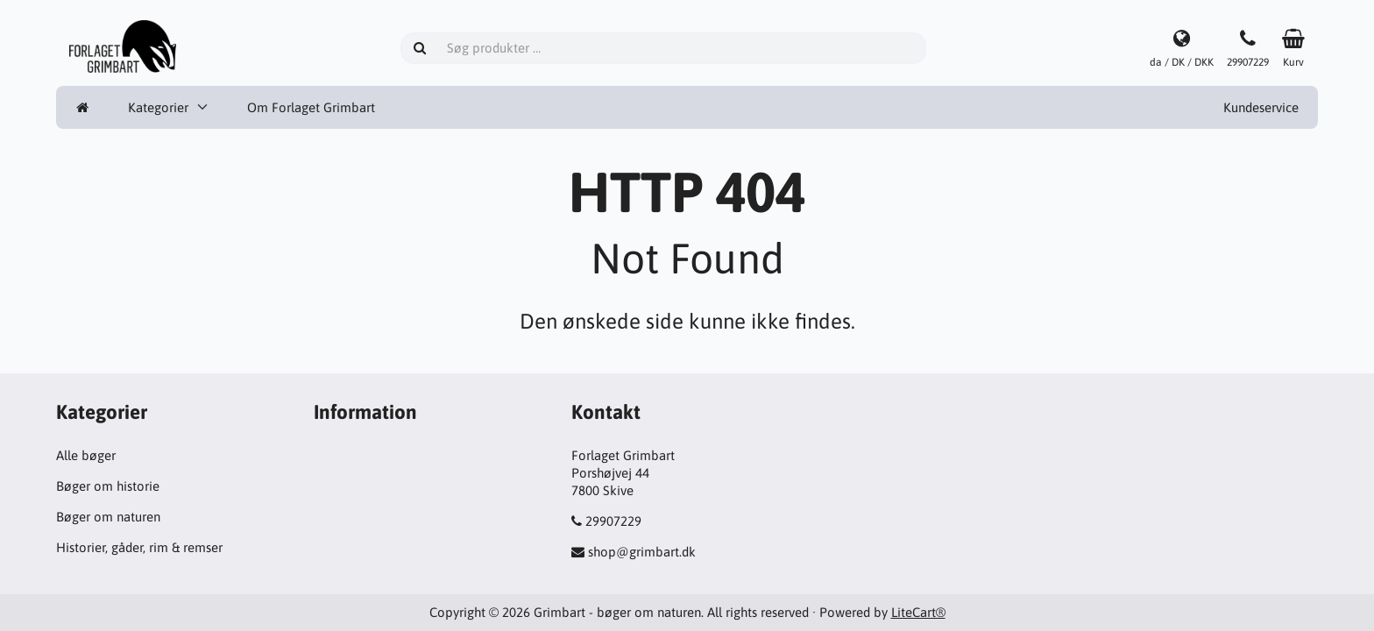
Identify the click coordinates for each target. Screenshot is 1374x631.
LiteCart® (918, 612)
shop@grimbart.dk (642, 551)
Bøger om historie (107, 486)
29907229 (613, 521)
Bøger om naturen (108, 516)
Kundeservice (1261, 107)
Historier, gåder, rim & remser (139, 547)
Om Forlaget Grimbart (311, 107)
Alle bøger (86, 455)
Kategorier (158, 107)
